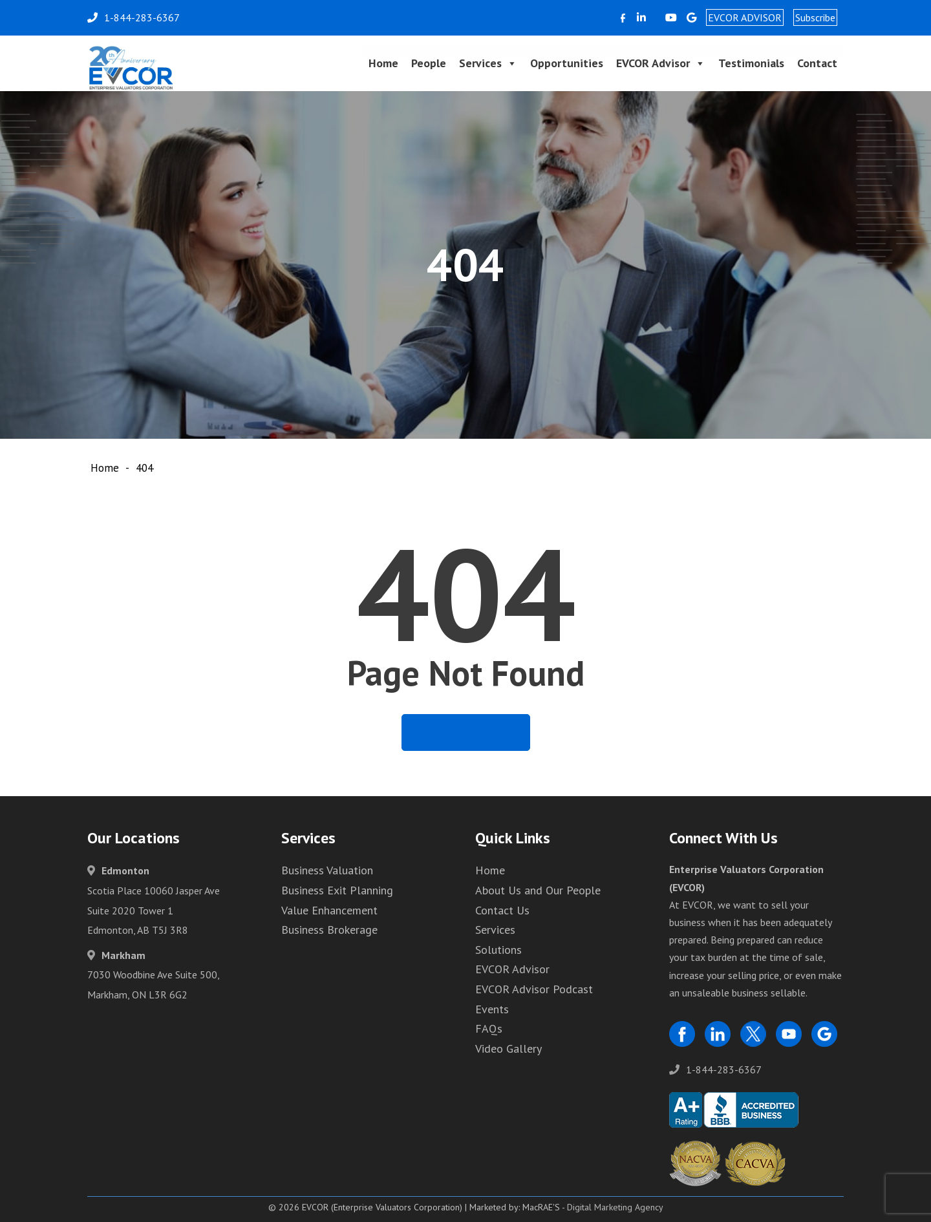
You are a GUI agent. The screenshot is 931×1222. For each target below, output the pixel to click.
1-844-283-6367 (715, 1069)
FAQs (488, 1028)
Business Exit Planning (337, 890)
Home (383, 63)
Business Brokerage (329, 929)
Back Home (465, 732)
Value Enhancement (329, 910)
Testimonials (751, 63)
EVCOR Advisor (660, 63)
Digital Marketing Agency (615, 1207)
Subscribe (815, 17)
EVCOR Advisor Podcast (534, 989)
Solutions (498, 949)
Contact (817, 63)
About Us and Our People (538, 890)
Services (488, 63)
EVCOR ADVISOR (745, 17)
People (428, 63)
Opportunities (566, 63)
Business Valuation (327, 870)
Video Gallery (508, 1048)
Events (492, 1009)
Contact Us (502, 910)
